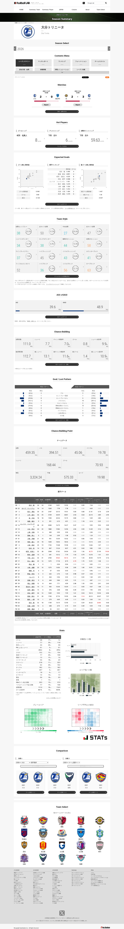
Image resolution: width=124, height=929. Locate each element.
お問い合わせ (75, 918)
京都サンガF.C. (17, 892)
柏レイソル (16, 879)
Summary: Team (34, 9)
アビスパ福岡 (17, 901)
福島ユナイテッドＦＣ (57, 872)
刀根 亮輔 (31, 539)
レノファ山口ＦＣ (56, 892)
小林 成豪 (31, 567)
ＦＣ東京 (16, 880)
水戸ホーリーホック (18, 874)
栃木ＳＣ (54, 874)
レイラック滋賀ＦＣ (57, 885)
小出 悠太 (31, 529)
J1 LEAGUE (16, 870)
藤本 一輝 (31, 599)
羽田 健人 (31, 542)
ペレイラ (32, 577)
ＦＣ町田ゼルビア (18, 884)
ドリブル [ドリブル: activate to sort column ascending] (80, 500)
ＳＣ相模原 (55, 877)
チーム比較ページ (30, 792)
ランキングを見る (62, 146)
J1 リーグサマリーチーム (78, 872)
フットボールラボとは (96, 876)
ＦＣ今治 (35, 898)
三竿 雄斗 (31, 515)
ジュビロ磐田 (36, 893)
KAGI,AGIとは (94, 879)
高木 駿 (32, 505)
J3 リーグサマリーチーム (78, 882)
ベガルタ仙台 (36, 876)
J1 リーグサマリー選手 (77, 874)
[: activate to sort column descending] (16, 500)
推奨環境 (52, 918)
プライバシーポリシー (61, 918)
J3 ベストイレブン (76, 885)
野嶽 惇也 (31, 574)
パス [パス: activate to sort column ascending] (64, 500)
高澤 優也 (31, 590)
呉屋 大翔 (31, 606)
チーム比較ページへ (38, 766)
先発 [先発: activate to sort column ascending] (41, 500)
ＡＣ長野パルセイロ (57, 880)
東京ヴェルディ (17, 882)
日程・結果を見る (62, 111)
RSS (107, 77)
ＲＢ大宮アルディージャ (39, 884)
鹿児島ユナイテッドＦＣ (58, 901)
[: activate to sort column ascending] (19, 500)
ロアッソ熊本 (55, 900)
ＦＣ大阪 (54, 887)
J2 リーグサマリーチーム (78, 877)
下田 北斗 (31, 558)
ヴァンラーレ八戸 (37, 874)
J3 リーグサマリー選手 (77, 884)
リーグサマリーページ (52, 284)
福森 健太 (31, 521)
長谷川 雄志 (30, 587)
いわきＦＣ (35, 880)
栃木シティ (35, 882)
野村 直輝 (31, 555)
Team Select (101, 9)
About (87, 9)
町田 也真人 (30, 551)
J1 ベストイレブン (76, 876)
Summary (74, 870)
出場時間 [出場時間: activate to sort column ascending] (48, 500)
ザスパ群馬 (55, 876)
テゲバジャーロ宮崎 (38, 903)
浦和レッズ (16, 876)
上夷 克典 (31, 532)
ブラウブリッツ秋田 (38, 877)
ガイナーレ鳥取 (56, 890)
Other (92, 870)
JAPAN (61, 9)
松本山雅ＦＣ (55, 879)
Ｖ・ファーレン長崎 (18, 903)
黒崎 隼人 (31, 535)
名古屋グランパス (18, 890)
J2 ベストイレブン (76, 880)
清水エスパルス (17, 888)
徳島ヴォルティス (37, 896)
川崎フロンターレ (18, 885)
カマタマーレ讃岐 (56, 893)
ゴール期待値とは (70, 208)
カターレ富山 (36, 892)
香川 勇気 (31, 512)
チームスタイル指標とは (24, 282)
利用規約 (47, 918)
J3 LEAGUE (55, 870)
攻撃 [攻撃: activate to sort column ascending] (56, 500)
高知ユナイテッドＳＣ (57, 896)
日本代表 (93, 874)
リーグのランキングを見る (62, 485)
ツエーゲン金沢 (56, 882)
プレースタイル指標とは (97, 880)
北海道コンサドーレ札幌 (39, 872)
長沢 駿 (32, 603)
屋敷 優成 (31, 609)
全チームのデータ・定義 (62, 364)
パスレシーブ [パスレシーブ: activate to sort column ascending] (88, 500)
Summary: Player (47, 9)
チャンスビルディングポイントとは (98, 618)
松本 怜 (32, 548)
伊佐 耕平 (31, 593)
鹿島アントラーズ (18, 872)
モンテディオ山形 (37, 879)
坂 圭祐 (32, 518)
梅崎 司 (32, 571)
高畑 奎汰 (31, 580)
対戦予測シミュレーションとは (98, 884)
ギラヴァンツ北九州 (57, 898)
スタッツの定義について (53, 698)
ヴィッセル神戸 (17, 896)
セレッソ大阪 (17, 895)
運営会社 (69, 918)
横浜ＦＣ (35, 885)
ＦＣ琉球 (54, 903)
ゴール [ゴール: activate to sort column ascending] (105, 500)
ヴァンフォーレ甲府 (38, 888)
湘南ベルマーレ (37, 887)
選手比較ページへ (85, 766)
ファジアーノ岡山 (18, 898)
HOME (21, 9)
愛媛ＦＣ (54, 895)
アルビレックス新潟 (38, 890)
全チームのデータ (62, 204)
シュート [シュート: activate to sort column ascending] (97, 500)
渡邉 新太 (31, 596)
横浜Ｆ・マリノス (18, 887)
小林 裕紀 (31, 545)
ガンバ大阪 (16, 893)
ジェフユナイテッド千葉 (20, 877)
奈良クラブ (55, 888)
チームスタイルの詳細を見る (61, 276)
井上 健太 (31, 561)
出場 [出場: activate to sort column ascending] (37, 500)
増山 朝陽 (31, 583)
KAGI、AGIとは (31, 321)
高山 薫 (32, 564)
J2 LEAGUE (36, 870)
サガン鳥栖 (35, 900)
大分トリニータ (37, 901)
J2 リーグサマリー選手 (77, 879)
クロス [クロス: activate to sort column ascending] (72, 500)
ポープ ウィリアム (28, 508)
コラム (92, 872)
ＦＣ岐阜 (54, 884)
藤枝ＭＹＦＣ (36, 895)
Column (74, 9)
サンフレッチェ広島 (18, 900)
